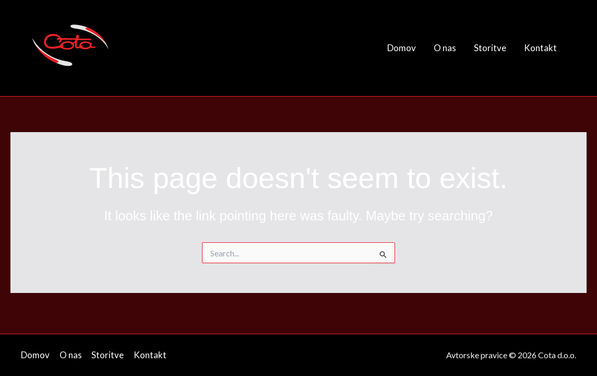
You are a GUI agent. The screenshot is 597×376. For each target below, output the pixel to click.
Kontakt (540, 47)
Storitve (490, 47)
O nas (445, 47)
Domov (401, 47)
